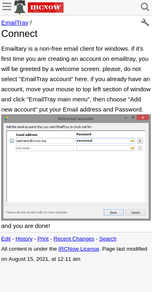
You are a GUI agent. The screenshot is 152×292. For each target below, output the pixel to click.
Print (43, 239)
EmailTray (14, 22)
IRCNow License (78, 249)
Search (108, 239)
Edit (6, 239)
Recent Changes (74, 239)
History (23, 239)
